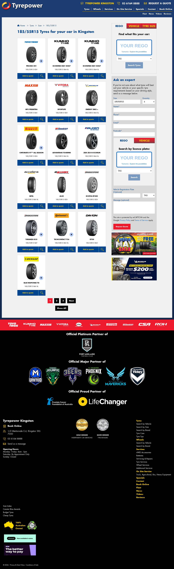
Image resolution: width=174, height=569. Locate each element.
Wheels (97, 9)
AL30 (62, 196)
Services (109, 9)
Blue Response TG (31, 283)
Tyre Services (141, 462)
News (151, 14)
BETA (31, 196)
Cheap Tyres (8, 515)
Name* (116, 106)
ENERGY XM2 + (92, 109)
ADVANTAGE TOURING (61, 153)
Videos (159, 14)
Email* (116, 122)
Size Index (7, 506)
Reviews (167, 14)
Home (21, 25)
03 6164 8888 (131, 3)
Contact (152, 9)
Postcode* (117, 131)
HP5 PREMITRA (31, 109)
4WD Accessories (143, 452)
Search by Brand (143, 430)
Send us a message (17, 443)
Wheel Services (142, 465)
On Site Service (124, 9)
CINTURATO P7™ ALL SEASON (31, 153)
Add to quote (27, 76)
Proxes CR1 (31, 66)
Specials (140, 9)
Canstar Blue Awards (11, 509)
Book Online (166, 9)
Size (115, 98)
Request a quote (157, 3)
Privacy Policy (125, 220)
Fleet (145, 14)
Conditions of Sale (32, 565)
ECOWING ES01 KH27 (62, 66)
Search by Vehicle (143, 424)
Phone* (116, 114)
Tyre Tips (140, 436)
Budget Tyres (8, 512)
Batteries (139, 455)
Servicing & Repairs (144, 458)
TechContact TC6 (61, 239)
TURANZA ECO (31, 239)
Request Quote (122, 226)
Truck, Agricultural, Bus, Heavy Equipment (153, 474)
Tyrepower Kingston (97, 3)
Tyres (86, 9)
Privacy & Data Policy (17, 565)
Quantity (145, 98)
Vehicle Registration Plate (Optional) (123, 190)
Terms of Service (141, 220)
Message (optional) (121, 200)
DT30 (92, 239)
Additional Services (144, 468)
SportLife (62, 109)
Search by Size (142, 427)
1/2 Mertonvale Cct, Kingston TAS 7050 (24, 432)
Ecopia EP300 (92, 196)
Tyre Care (140, 433)
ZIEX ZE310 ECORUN (91, 153)
